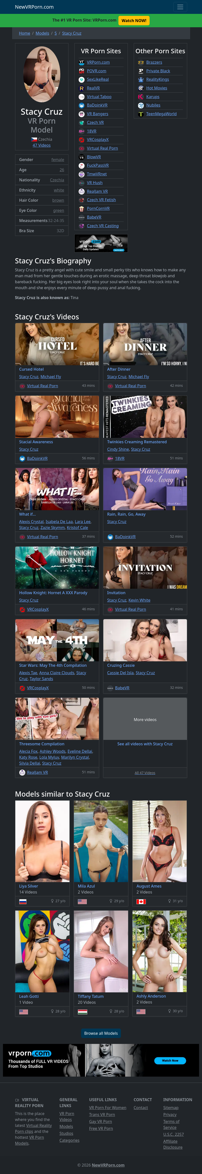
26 (62, 169)
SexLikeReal (98, 79)
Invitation (116, 592)
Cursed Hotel (31, 369)
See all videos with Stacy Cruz (145, 744)
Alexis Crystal (31, 521)
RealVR (93, 88)
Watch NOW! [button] (134, 20)
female (57, 159)
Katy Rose (28, 757)
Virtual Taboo (99, 96)
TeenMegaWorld (161, 113)
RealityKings (157, 79)
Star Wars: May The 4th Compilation (53, 665)
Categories (70, 1140)
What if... (27, 514)
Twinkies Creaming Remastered (137, 442)
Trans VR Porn (102, 1114)
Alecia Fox (28, 751)
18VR (91, 131)
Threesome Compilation (42, 744)
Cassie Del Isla (120, 672)
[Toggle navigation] (180, 7)
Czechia (57, 180)
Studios (66, 1133)
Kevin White (140, 600)
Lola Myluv (49, 757)
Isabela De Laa (59, 521)
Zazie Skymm (53, 527)
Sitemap (171, 1107)
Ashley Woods (52, 751)
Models (66, 1126)
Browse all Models (101, 1033)
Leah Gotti (29, 996)
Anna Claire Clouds (56, 672)
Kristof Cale (77, 527)
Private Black (158, 71)
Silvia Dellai (29, 763)
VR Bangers (97, 113)
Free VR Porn (101, 1128)
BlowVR (94, 157)
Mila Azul (86, 886)
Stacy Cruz (29, 376)
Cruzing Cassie (121, 665)
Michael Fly (51, 376)
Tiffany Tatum (91, 996)
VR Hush (95, 182)
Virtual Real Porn (102, 148)
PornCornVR (98, 208)
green (58, 210)
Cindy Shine (118, 449)
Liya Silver (28, 886)
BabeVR (94, 217)
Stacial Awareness (36, 442)
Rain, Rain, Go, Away (126, 514)
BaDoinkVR (97, 105)
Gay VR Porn (100, 1121)
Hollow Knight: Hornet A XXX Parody (53, 592)
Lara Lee (82, 521)
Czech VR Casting (103, 225)
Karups (152, 96)
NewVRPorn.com (34, 6)
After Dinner (119, 369)
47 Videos (41, 145)
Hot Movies (156, 88)
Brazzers (154, 62)
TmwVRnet (97, 174)
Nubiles (153, 105)
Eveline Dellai (79, 751)
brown (58, 200)
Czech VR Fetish (101, 199)
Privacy (170, 1114)
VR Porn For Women (108, 1107)
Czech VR (95, 122)
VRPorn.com (98, 62)
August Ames (148, 886)
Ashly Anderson (151, 996)
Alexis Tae (28, 672)
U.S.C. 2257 (173, 1134)
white (59, 190)
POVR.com (96, 71)
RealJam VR (97, 191)
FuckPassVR (98, 165)
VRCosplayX (98, 139)
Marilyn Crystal (75, 757)
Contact (141, 1107)
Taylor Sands (41, 678)
